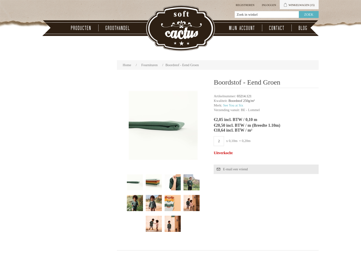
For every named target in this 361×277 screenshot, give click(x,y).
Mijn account (242, 28)
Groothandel (117, 28)
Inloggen (269, 5)
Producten (81, 28)
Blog (303, 28)
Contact (277, 28)
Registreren (245, 5)
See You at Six (233, 105)
